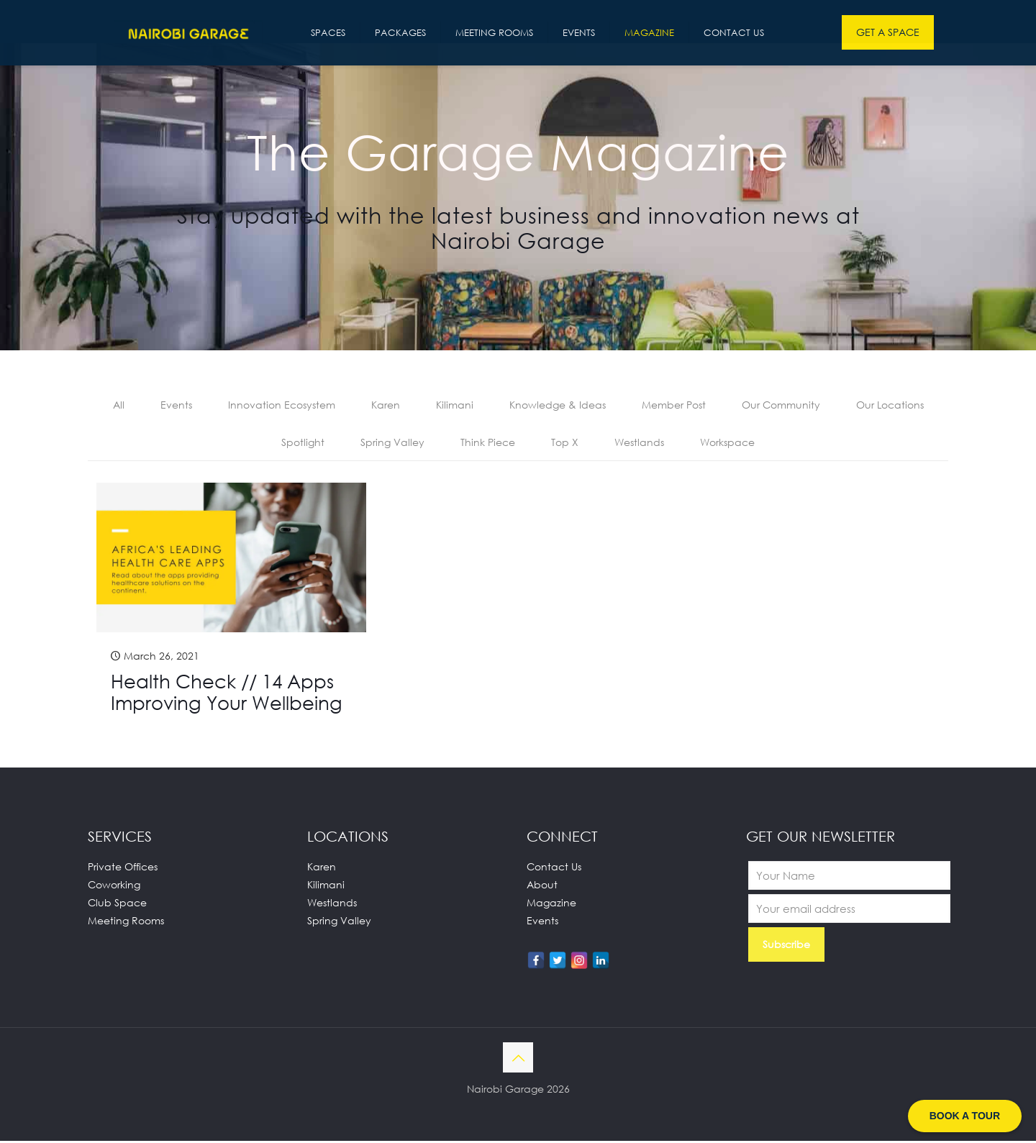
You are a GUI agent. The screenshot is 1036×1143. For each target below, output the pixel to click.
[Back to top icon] (518, 1059)
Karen (385, 405)
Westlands (639, 443)
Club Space (117, 904)
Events (176, 405)
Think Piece (487, 443)
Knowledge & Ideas (557, 405)
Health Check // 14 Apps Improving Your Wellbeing (226, 694)
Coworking (114, 886)
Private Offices (123, 868)
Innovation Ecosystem (281, 405)
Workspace (727, 443)
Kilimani (454, 405)
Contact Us (554, 868)
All (118, 405)
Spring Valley (392, 443)
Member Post (674, 405)
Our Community (781, 405)
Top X (564, 443)
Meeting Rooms (126, 922)
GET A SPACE (887, 32)
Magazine (551, 904)
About (542, 886)
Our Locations (890, 405)
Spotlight (302, 443)
